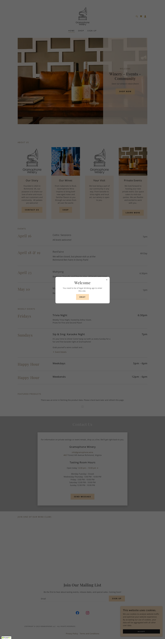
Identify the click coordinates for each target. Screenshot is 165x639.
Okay (82, 297)
